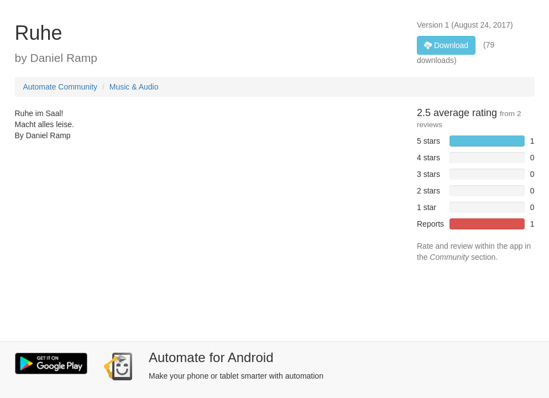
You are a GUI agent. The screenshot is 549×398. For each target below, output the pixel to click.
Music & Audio (134, 86)
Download (446, 45)
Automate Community (60, 86)
